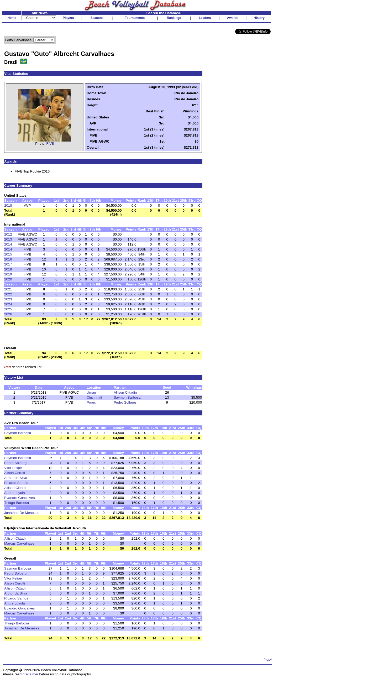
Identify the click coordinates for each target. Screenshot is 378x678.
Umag (91, 392)
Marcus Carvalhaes (19, 543)
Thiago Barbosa (16, 503)
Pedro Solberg (125, 402)
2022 (8, 294)
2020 (8, 279)
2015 (8, 254)
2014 (8, 244)
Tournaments (135, 18)
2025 (8, 309)
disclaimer (30, 674)
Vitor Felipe (13, 468)
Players (68, 18)
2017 (8, 264)
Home (11, 18)
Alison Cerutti (14, 473)
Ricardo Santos (16, 483)
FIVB (50, 143)
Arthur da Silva (15, 478)
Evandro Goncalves (19, 498)
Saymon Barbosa (127, 397)
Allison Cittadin (125, 392)
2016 (8, 259)
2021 (8, 289)
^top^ (268, 659)
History (259, 18)
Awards (232, 18)
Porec (91, 402)
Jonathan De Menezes (21, 513)
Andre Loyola (14, 493)
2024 (8, 304)
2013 (8, 239)
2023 (8, 299)
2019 (8, 274)
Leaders (205, 18)
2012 (8, 234)
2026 (8, 314)
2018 (8, 205)
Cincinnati (94, 397)
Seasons (97, 18)
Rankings (174, 18)
